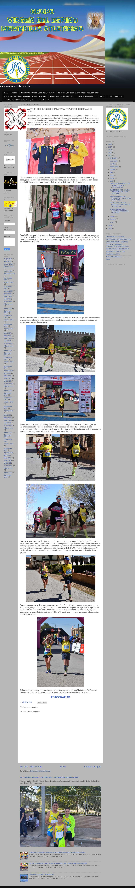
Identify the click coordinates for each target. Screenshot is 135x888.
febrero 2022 (8, 428)
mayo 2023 (8, 378)
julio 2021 (7, 455)
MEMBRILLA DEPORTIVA (115, 251)
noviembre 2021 (8, 440)
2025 (110, 147)
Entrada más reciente (31, 766)
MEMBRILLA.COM (113, 254)
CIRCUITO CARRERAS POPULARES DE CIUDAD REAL (117, 245)
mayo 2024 (8, 338)
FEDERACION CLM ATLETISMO (117, 249)
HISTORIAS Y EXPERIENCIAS (15, 100)
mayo (112, 178)
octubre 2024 (9, 320)
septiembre (114, 167)
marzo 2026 (8, 264)
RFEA (108, 259)
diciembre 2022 (7, 394)
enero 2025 (8, 308)
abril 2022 (7, 423)
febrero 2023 (8, 386)
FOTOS (14, 93)
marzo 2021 (8, 466)
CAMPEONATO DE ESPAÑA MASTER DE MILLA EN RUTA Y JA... (120, 191)
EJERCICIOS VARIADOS (87, 96)
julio (112, 172)
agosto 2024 (8, 329)
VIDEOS (103, 96)
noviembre (114, 161)
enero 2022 (8, 432)
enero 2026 (8, 271)
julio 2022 (7, 415)
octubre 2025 (8, 282)
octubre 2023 (8, 362)
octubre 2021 (8, 444)
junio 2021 (7, 458)
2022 (110, 156)
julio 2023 (7, 373)
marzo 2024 (8, 343)
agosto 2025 (8, 291)
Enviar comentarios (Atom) (40, 771)
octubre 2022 (8, 402)
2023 (110, 153)
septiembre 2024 (8, 325)
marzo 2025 (8, 302)
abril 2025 (7, 299)
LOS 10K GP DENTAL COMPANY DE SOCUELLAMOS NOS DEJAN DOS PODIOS (57, 852)
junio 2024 (8, 336)
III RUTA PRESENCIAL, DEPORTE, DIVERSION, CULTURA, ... (119, 211)
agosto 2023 (8, 371)
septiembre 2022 (8, 407)
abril (112, 181)
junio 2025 (7, 294)
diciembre (114, 158)
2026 (110, 144)
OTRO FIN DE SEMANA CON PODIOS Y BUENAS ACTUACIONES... (120, 185)
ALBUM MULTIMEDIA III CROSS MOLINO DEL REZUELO (25, 96)
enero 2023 (8, 391)
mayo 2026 (8, 259)
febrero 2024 (8, 346)
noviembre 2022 (8, 398)
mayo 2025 (8, 296)
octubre (113, 164)
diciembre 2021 (7, 436)
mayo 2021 (8, 460)
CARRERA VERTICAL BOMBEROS (41, 874)
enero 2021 (8, 473)
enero (112, 222)
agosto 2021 (8, 453)
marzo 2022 (8, 425)
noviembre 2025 (8, 279)
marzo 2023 (8, 384)
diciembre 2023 (7, 354)
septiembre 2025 (8, 287)
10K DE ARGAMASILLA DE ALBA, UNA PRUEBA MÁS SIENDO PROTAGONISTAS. (58, 863)
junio (112, 175)
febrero (113, 219)
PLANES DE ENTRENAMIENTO (62, 96)
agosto (112, 170)
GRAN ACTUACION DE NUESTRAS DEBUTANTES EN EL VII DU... (120, 204)
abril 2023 (7, 381)
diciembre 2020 (7, 476)
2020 (110, 229)
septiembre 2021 (8, 449)
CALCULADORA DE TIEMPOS (117, 242)
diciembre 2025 (9, 274)
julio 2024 (7, 333)
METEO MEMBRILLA (114, 257)
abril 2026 (7, 261)
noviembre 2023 (8, 358)
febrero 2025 (8, 304)
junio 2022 (8, 418)
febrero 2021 (8, 468)
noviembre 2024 (8, 316)
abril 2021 (7, 463)
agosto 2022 (8, 411)
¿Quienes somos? (37, 100)
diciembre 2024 (7, 312)
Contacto (50, 100)
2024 (110, 150)
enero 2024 (8, 350)
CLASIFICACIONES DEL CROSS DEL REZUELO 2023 (78, 93)
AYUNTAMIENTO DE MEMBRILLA (118, 239)
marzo (112, 216)
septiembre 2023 (8, 367)
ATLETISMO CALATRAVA (115, 237)
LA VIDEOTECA (116, 96)
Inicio (6, 93)
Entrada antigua (92, 766)
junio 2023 (8, 376)
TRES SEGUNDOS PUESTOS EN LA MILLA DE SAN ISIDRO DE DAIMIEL (49, 777)
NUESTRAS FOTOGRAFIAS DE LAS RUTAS (37, 93)
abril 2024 (7, 341)
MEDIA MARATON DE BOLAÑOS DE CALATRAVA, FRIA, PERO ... (120, 198)
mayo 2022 (8, 420)
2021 (110, 226)
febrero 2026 (8, 267)
